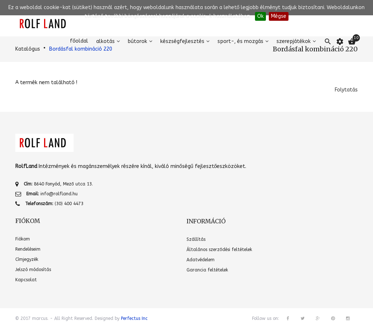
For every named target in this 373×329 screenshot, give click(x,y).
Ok (260, 16)
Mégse (278, 16)
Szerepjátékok (293, 41)
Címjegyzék (26, 259)
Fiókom (22, 239)
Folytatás (346, 90)
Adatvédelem (200, 259)
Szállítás (195, 239)
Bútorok (137, 41)
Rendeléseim (27, 249)
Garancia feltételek (207, 270)
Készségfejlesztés (182, 41)
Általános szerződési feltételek (219, 249)
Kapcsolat (26, 279)
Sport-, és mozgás (240, 41)
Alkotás (105, 41)
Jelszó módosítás (33, 269)
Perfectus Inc (134, 318)
